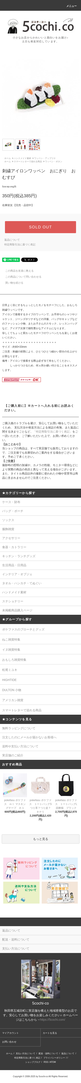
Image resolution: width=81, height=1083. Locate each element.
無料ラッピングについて (18, 728)
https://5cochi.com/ (52, 1019)
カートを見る (50, 1033)
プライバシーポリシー (54, 1058)
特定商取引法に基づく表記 (19, 244)
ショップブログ (32, 1062)
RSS (46, 1062)
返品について (12, 239)
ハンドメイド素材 (22, 158)
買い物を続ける (11, 282)
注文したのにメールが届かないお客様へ (29, 737)
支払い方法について (25, 1053)
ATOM (53, 1062)
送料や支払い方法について (20, 746)
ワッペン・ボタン (53, 161)
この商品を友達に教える (17, 270)
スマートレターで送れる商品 (28, 161)
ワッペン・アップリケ (45, 158)
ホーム (7, 158)
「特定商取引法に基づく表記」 (52, 431)
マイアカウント (10, 1033)
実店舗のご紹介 (12, 755)
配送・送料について (48, 1053)
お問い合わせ (9, 1041)
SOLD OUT (40, 227)
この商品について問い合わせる (20, 276)
